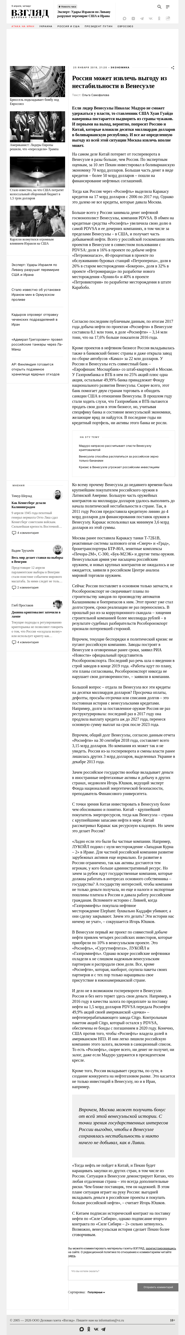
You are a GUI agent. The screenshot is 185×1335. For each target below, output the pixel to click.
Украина (46, 26)
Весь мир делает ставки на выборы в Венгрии (37, 559)
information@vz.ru (111, 1320)
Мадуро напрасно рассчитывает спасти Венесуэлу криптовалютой (115, 448)
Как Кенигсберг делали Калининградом (29, 505)
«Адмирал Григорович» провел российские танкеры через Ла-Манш (37, 344)
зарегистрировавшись (161, 1248)
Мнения (19, 485)
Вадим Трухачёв (23, 550)
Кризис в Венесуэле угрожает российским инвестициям (119, 467)
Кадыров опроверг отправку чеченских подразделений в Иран (35, 319)
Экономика (120, 67)
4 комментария (28, 532)
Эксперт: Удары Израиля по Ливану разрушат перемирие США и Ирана (83, 14)
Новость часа (68, 6)
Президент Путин (98, 26)
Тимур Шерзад (22, 496)
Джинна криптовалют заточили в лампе (36, 614)
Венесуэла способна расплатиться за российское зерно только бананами (118, 458)
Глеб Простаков (22, 605)
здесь (72, 1255)
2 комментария (28, 587)
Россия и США (68, 26)
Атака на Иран (23, 26)
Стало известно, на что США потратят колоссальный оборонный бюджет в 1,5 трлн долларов (37, 194)
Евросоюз (125, 26)
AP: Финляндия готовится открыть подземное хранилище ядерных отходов (36, 369)
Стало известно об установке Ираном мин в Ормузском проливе (36, 295)
